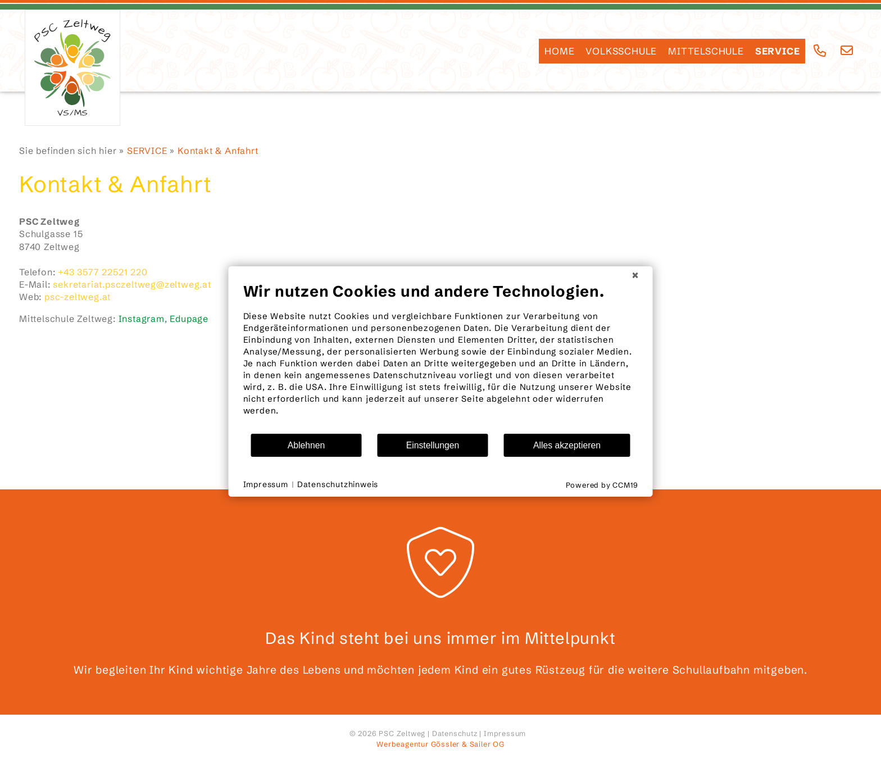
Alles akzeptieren (567, 445)
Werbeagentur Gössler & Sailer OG (440, 743)
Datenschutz (455, 733)
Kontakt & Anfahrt (218, 150)
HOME (559, 51)
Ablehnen (306, 445)
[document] (440, 357)
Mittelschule (706, 51)
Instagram (142, 318)
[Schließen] (635, 275)
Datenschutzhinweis (337, 484)
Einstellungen (433, 445)
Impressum (505, 733)
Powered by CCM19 (602, 484)
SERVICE (777, 51)
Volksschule (621, 51)
